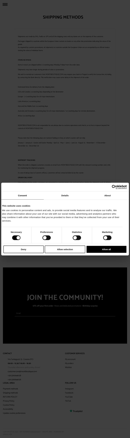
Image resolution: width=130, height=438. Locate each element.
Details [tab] (65, 195)
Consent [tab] (22, 195)
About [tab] (107, 195)
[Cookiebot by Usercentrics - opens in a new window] (114, 187)
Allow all (106, 249)
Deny (23, 249)
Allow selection (65, 249)
